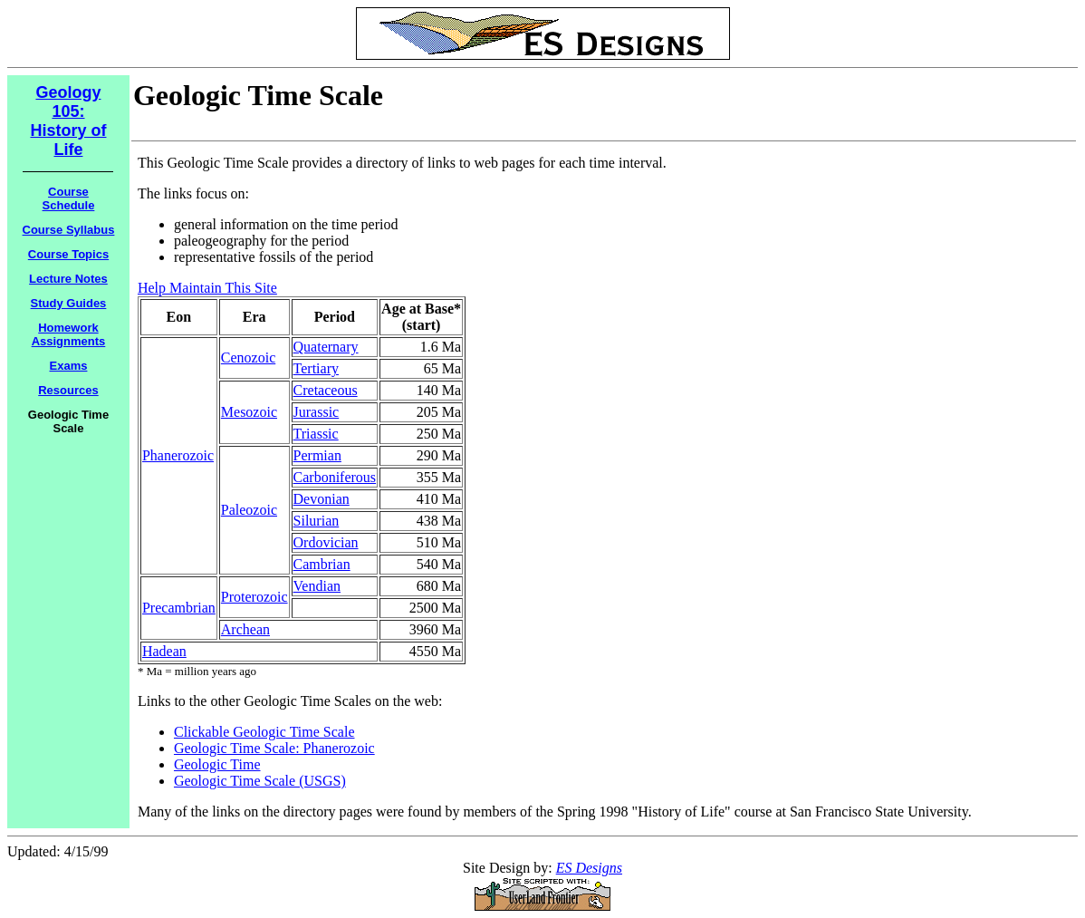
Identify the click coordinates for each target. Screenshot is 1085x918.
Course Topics (68, 254)
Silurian (316, 520)
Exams (69, 365)
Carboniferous (335, 477)
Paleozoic (249, 509)
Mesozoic (249, 412)
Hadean (164, 651)
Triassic (316, 433)
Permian (317, 455)
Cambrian (321, 564)
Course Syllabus (69, 230)
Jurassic (316, 412)
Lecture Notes (68, 278)
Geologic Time (217, 764)
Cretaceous (325, 390)
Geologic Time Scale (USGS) (260, 780)
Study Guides (69, 303)
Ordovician (326, 542)
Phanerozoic (178, 455)
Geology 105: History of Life (68, 121)
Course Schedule (69, 198)
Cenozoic (248, 357)
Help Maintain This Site (207, 287)
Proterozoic (254, 596)
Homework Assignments (69, 334)
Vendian (317, 586)
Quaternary (326, 346)
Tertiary (316, 368)
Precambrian (179, 607)
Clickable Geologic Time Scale (264, 731)
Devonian (321, 499)
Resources (68, 390)
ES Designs (589, 867)
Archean (245, 629)
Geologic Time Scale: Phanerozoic (274, 748)
